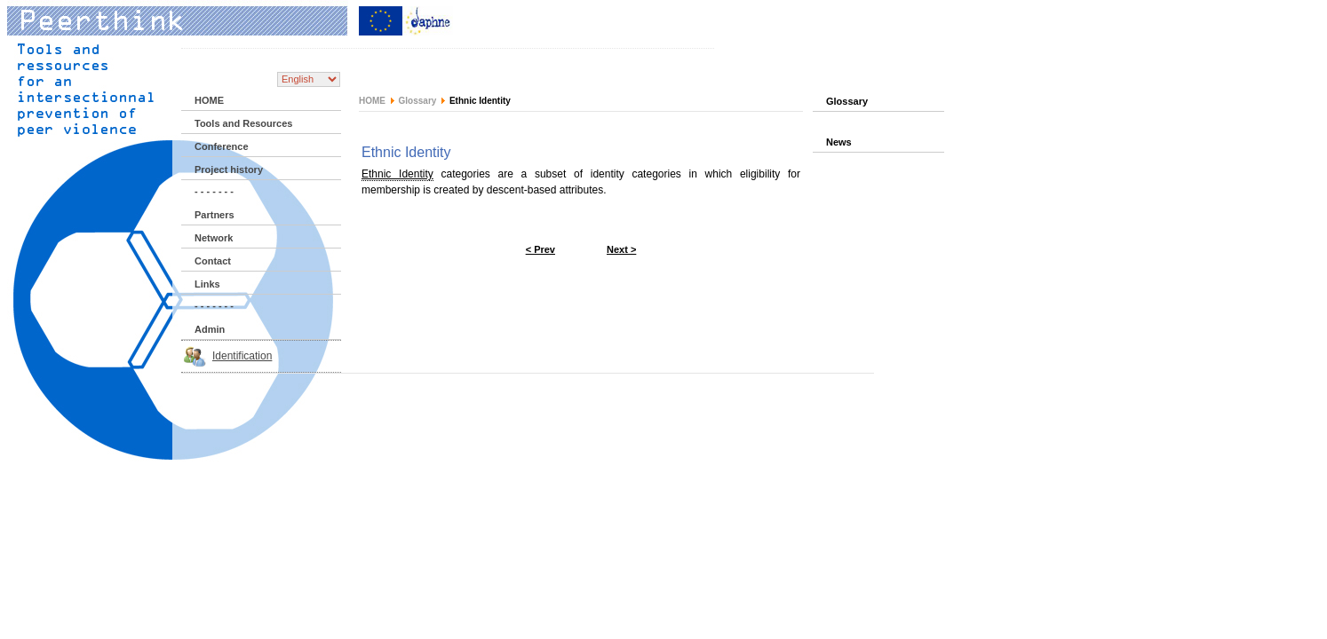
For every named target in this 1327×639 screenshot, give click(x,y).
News (839, 142)
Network (214, 238)
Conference (222, 146)
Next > (621, 249)
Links (207, 284)
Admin (210, 329)
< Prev (540, 249)
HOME (209, 100)
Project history (229, 169)
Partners (214, 214)
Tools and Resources (243, 123)
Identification (242, 356)
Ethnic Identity (397, 174)
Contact (213, 261)
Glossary (418, 101)
